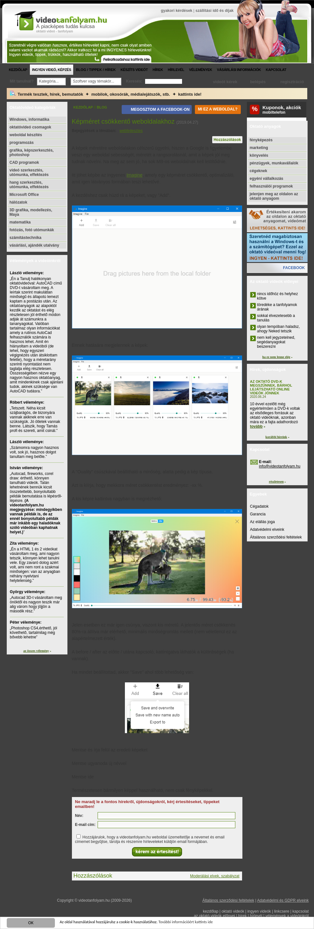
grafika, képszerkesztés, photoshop (32, 152)
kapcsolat (276, 70)
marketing (259, 147)
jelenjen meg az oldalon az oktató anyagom (274, 196)
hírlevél (176, 70)
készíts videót (134, 70)
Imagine (134, 175)
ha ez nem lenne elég (276, 357)
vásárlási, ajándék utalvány (34, 245)
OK (31, 923)
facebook (294, 268)
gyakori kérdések (176, 10)
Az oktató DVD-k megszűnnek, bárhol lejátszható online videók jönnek (271, 387)
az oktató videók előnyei (214, 916)
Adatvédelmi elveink (267, 529)
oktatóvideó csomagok (30, 127)
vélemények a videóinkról (287, 916)
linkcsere (281, 911)
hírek (158, 70)
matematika (20, 222)
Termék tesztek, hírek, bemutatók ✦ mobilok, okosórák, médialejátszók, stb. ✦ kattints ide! (106, 94)
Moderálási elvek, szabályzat (214, 876)
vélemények (200, 70)
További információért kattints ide (201, 923)
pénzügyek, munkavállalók (274, 163)
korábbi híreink (276, 437)
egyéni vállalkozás (266, 178)
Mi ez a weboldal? (217, 109)
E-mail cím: (85, 824)
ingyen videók (259, 911)
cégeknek (258, 171)
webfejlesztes (131, 130)
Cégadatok (259, 506)
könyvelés (259, 155)
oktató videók (233, 911)
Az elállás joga (262, 522)
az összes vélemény (36, 651)
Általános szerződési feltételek (276, 537)
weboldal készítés (26, 135)
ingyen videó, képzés (51, 70)
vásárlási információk (239, 70)
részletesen (276, 481)
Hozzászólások (227, 139)
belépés (258, 81)
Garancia (258, 514)
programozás (22, 142)
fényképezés (261, 140)
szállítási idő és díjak (215, 10)
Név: (79, 815)
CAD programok (24, 162)
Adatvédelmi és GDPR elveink (283, 900)
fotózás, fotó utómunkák (32, 230)
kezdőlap (18, 70)
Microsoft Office (24, 194)
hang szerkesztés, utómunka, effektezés (29, 184)
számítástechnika (25, 237)
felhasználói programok (271, 186)
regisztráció (292, 81)
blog (102, 107)
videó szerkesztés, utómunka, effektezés (29, 172)
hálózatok (18, 202)
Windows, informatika (29, 119)
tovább (256, 426)
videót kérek (225, 81)
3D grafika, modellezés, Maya (31, 212)
